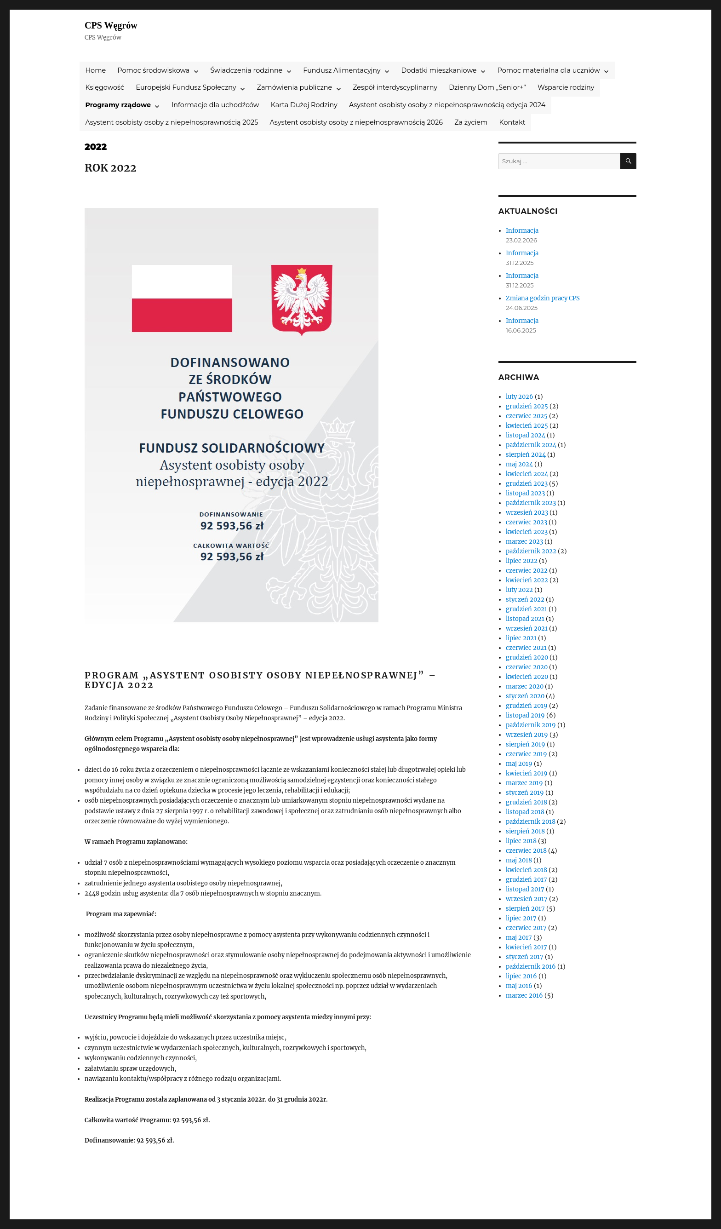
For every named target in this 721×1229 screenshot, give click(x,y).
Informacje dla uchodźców (215, 105)
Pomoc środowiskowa (153, 70)
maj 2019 (519, 764)
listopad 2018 (525, 812)
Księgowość (104, 87)
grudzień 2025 (527, 406)
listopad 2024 (525, 435)
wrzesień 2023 (527, 513)
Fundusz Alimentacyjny (341, 70)
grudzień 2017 (526, 880)
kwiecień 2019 (527, 773)
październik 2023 (531, 503)
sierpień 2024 (526, 455)
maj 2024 (519, 464)
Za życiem (470, 122)
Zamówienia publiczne (294, 87)
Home (95, 70)
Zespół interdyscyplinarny (395, 87)
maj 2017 (519, 938)
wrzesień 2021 (527, 628)
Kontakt (512, 122)
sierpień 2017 (525, 909)
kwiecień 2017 (526, 947)
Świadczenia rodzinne (246, 70)
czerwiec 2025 (527, 416)
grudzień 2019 (527, 706)
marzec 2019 (524, 783)
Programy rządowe (118, 105)
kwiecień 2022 (527, 580)
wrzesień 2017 (527, 899)
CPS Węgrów (111, 25)
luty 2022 (519, 590)
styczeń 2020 (525, 696)
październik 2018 (530, 822)
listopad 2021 (525, 619)
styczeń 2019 (525, 793)
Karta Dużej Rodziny (304, 105)
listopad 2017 (525, 889)
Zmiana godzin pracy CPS (543, 298)
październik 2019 (531, 725)
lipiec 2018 (521, 841)
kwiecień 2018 (526, 870)
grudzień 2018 (526, 802)
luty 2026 (519, 397)
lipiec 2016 (521, 976)
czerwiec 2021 (526, 648)
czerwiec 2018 (526, 851)
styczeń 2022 (525, 599)
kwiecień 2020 (527, 677)
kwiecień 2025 (527, 426)
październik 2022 (531, 551)
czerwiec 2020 (527, 667)
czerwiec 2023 (526, 522)
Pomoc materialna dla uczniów (549, 70)
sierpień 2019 (525, 744)
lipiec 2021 (521, 638)
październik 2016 (531, 967)
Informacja (522, 231)
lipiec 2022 (522, 561)
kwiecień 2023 (527, 532)
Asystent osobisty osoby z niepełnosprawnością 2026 (355, 122)
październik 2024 (531, 445)
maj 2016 (519, 986)
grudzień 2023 (527, 484)
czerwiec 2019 (526, 754)
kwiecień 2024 (527, 474)
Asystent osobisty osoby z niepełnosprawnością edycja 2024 (447, 105)
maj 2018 (519, 860)
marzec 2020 (525, 686)
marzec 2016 (524, 995)
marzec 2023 (524, 542)
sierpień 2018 (525, 831)
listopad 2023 (525, 493)
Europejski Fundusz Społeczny (186, 87)
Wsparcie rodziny (566, 87)
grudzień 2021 (526, 609)
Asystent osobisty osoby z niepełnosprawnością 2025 (171, 122)
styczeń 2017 (525, 957)
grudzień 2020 (527, 657)
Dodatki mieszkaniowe (439, 70)
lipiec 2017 (521, 918)
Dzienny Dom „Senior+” (487, 87)
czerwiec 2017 (526, 928)
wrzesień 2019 (527, 735)
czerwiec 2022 (527, 570)
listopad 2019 (525, 715)
